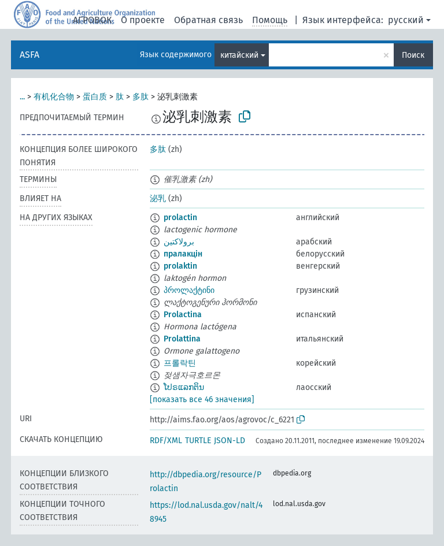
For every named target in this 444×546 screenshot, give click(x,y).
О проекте (143, 19)
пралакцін (183, 254)
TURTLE (198, 440)
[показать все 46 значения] (202, 399)
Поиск (413, 55)
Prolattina (182, 339)
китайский (239, 55)
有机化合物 (54, 97)
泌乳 (158, 198)
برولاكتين (179, 242)
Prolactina (183, 315)
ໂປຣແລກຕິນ (184, 387)
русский (406, 19)
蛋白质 (95, 97)
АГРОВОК (92, 19)
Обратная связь (208, 19)
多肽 (140, 97)
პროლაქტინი (189, 290)
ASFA (29, 54)
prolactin (180, 217)
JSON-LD (229, 440)
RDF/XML (166, 440)
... (22, 97)
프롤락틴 (180, 363)
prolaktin (180, 266)
